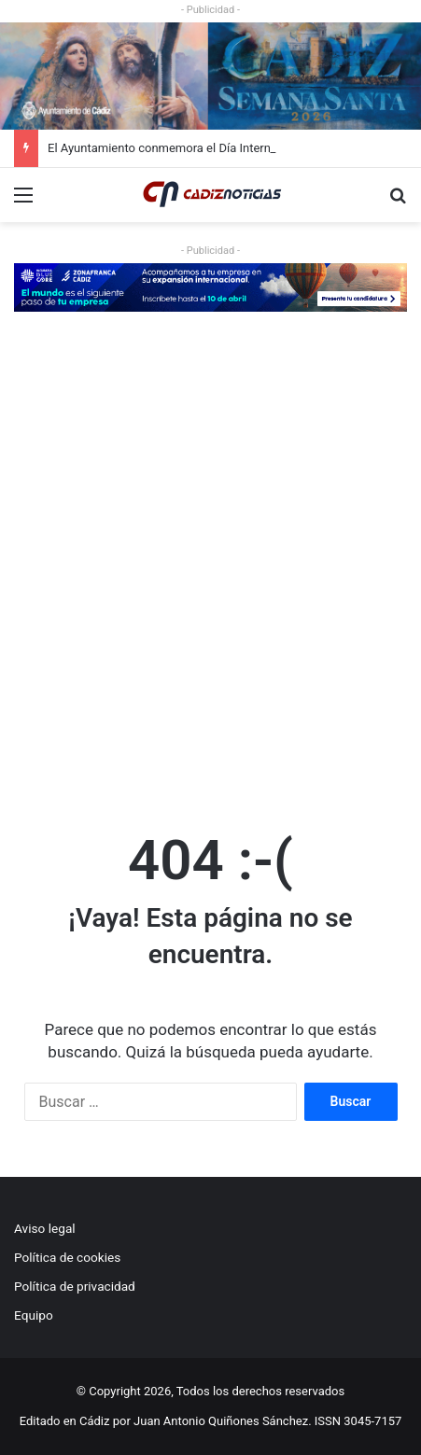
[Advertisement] (210, 568)
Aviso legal (45, 1228)
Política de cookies (67, 1257)
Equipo (33, 1315)
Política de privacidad (74, 1286)
